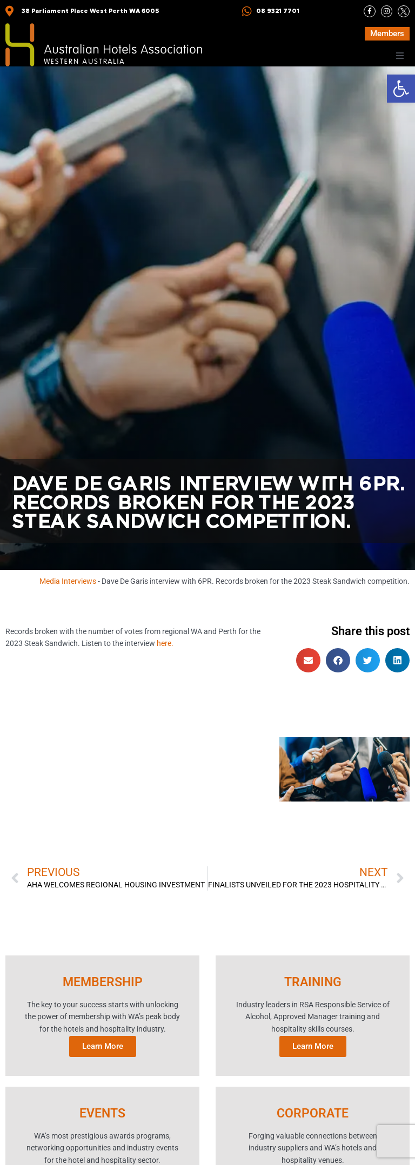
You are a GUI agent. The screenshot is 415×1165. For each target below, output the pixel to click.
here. (165, 644)
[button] (401, 89)
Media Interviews (67, 581)
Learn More (102, 1046)
